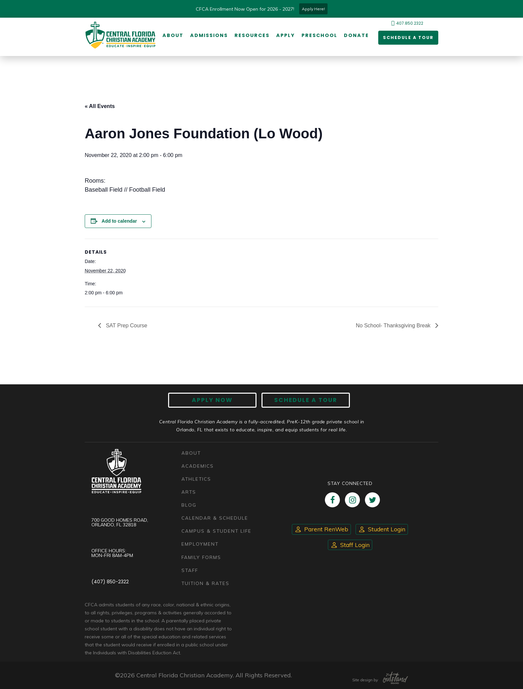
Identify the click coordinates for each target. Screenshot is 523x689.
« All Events (100, 106)
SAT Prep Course (125, 325)
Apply (284, 35)
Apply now (216, 401)
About (171, 35)
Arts (188, 492)
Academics (197, 466)
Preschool (318, 35)
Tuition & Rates (205, 583)
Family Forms (201, 557)
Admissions (207, 35)
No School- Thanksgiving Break (394, 325)
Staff (189, 570)
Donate (355, 35)
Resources (250, 35)
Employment (199, 544)
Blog (188, 505)
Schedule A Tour (301, 401)
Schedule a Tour (406, 38)
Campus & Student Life (216, 531)
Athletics (196, 479)
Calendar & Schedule (214, 518)
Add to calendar (119, 221)
